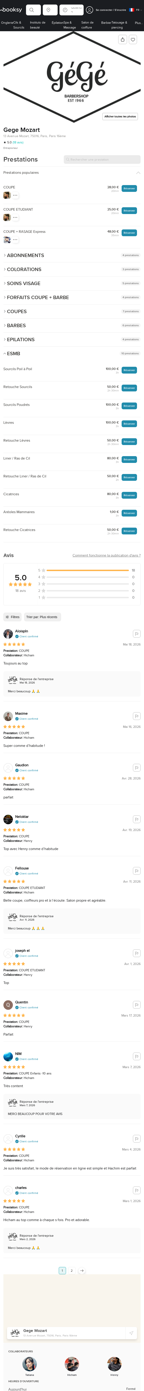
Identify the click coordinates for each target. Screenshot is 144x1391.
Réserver (129, 188)
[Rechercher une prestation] (102, 159)
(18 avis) (18, 142)
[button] (33, 10)
